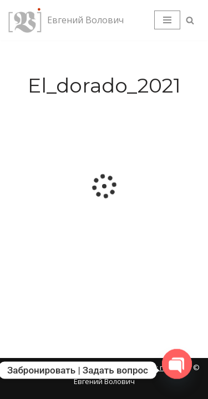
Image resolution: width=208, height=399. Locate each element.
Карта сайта (31, 367)
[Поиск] (190, 20)
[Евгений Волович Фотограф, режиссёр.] (66, 20)
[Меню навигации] (167, 20)
